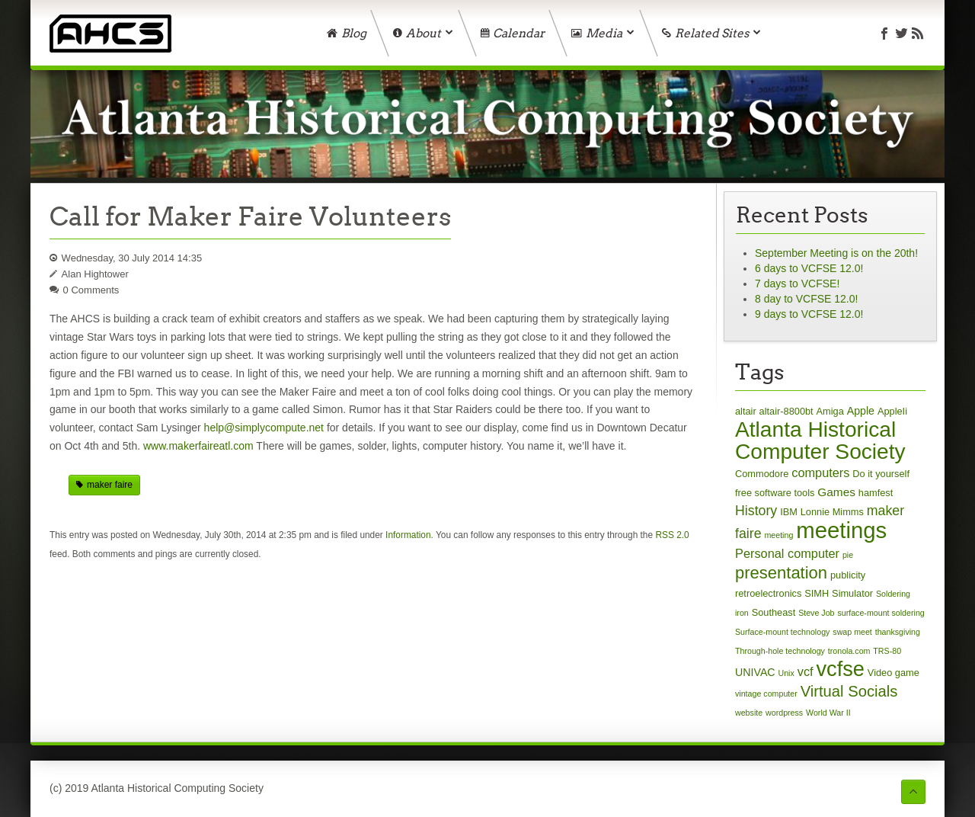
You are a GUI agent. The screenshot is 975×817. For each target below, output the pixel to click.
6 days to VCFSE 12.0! (809, 268)
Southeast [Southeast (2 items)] (774, 612)
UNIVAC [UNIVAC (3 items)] (755, 672)
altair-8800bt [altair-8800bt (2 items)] (786, 411)
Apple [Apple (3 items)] (860, 411)
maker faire (110, 484)
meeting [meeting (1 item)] (778, 535)
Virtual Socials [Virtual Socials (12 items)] (849, 691)
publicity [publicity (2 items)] (847, 575)
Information (407, 535)
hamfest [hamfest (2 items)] (875, 492)
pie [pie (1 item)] (847, 554)
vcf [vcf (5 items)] (806, 671)
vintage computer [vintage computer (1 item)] (766, 693)
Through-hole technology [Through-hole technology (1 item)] (780, 650)
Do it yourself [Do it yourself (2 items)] (880, 473)
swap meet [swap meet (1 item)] (852, 631)
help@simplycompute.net (264, 427)
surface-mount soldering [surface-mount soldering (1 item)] (880, 612)
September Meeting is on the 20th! (836, 253)
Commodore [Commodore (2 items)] (761, 473)
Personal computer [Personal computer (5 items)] (787, 553)
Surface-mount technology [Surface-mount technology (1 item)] (782, 631)
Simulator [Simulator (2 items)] (852, 593)
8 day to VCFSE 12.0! (806, 299)
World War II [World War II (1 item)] (828, 712)
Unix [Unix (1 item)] (786, 673)
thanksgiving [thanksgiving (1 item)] (897, 631)
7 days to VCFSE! (797, 283)
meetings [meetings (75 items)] (841, 530)
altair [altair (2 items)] (745, 411)
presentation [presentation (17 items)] (781, 572)
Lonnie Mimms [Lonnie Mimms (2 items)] (832, 511)
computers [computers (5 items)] (820, 472)
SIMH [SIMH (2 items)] (816, 593)
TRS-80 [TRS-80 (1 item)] (887, 650)
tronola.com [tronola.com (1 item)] (849, 650)
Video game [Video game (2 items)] (893, 672)
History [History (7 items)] (756, 510)
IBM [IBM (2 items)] (789, 511)
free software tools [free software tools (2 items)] (774, 492)
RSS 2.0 (672, 535)
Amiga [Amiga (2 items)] (830, 411)
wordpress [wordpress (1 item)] (784, 712)
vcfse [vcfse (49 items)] (840, 669)
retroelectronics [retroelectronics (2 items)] (768, 593)
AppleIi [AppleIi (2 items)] (892, 411)
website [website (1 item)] (748, 712)
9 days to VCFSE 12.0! (809, 314)
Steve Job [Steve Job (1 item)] (816, 612)
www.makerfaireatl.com (198, 446)
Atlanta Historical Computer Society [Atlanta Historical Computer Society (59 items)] (820, 440)
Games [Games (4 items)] (836, 491)
